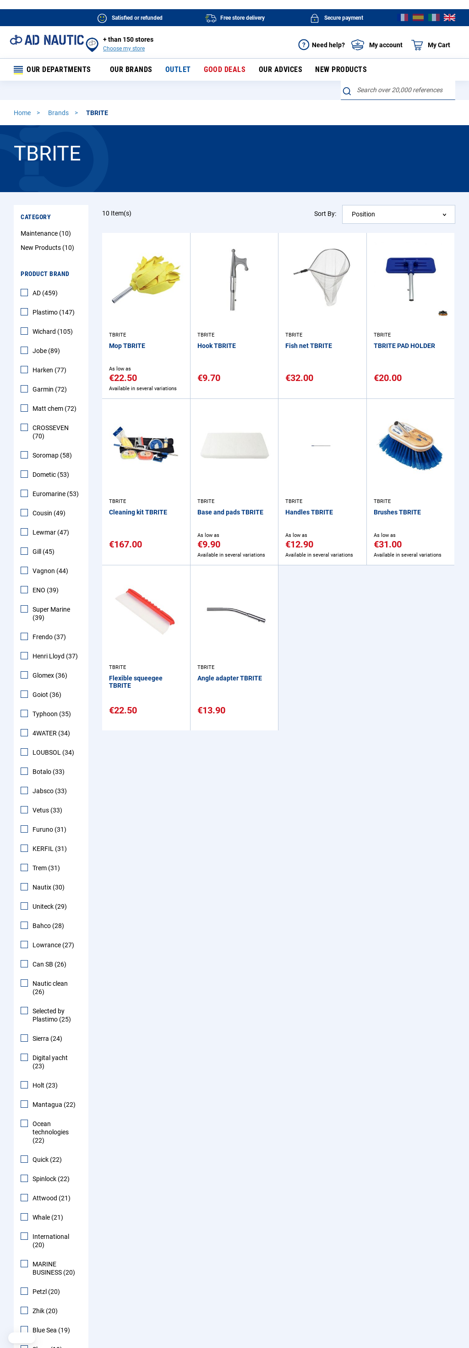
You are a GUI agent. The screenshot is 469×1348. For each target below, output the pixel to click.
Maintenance (47, 234)
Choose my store (124, 48)
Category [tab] (36, 218)
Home (23, 114)
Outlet (175, 70)
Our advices (272, 70)
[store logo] (47, 40)
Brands (59, 114)
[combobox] (398, 91)
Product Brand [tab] (45, 275)
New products (330, 70)
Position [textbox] (363, 215)
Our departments (53, 70)
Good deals (219, 70)
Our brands (130, 70)
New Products (48, 249)
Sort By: (325, 215)
